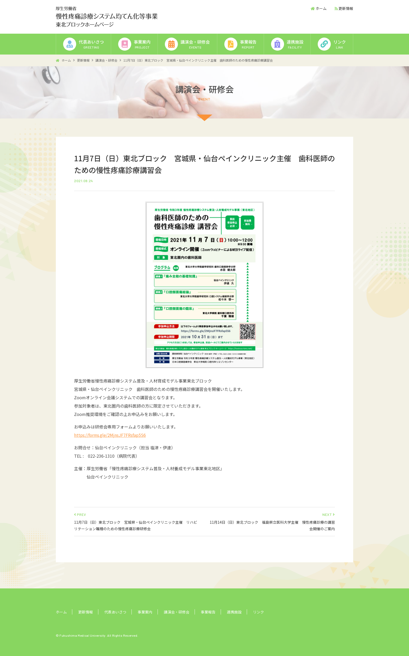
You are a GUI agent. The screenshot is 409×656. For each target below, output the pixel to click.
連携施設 (234, 612)
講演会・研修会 (106, 60)
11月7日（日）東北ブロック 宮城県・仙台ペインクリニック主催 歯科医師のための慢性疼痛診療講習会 (198, 60)
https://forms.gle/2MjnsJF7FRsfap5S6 (110, 435)
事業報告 (208, 612)
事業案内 (145, 612)
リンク (258, 612)
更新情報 (346, 8)
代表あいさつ (115, 612)
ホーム (321, 8)
